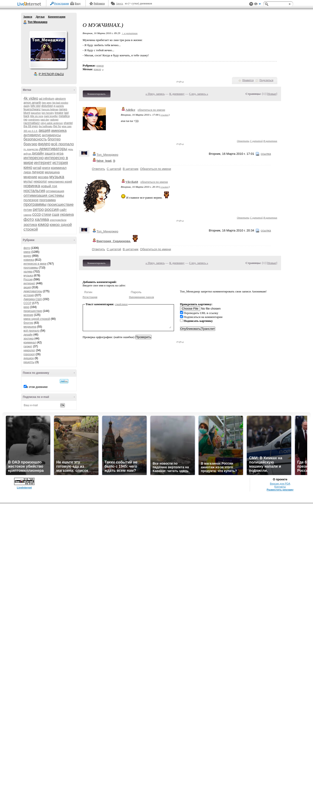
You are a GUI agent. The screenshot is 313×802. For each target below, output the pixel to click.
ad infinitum (46, 98)
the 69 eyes (31, 126)
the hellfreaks (45, 126)
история (60, 162)
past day (45, 119)
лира (27, 172)
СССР (28, 303)
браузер (31, 144)
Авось (119, 3)
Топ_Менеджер (107, 154)
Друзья (40, 16)
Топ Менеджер (25, 22)
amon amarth (32, 102)
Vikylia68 (132, 182)
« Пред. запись (155, 93)
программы (35, 204)
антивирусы (51, 135)
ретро (38, 209)
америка (59, 130)
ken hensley (48, 113)
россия (51, 209)
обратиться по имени (151, 109)
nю (26, 119)
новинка (32, 185)
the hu (57, 126)
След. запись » (198, 93)
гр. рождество (31, 149)
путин (28, 210)
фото (29, 219)
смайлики (121, 304)
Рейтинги (99, 3)
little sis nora (36, 116)
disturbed (47, 106)
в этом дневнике (37, 387)
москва (43, 177)
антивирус (32, 135)
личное (38, 172)
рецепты (29, 362)
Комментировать (97, 93)
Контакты (280, 486)
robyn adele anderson (52, 123)
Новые (272, 93)
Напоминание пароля (141, 297)
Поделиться (266, 80)
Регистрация (61, 3)
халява (42, 219)
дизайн (38, 153)
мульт (28, 181)
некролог (40, 181)
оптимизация (55, 191)
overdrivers (34, 119)
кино (28, 167)
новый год (49, 186)
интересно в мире (35, 263)
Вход (77, 3)
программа (47, 200)
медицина (52, 172)
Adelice (130, 109)
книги (46, 168)
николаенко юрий (60, 181)
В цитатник (270, 140)
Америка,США (33, 299)
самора (28, 215)
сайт (63, 210)
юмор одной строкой (37, 318)
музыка (56, 176)
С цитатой (256, 140)
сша (55, 214)
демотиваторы (53, 148)
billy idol (36, 106)
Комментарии (56, 16)
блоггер (53, 139)
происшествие (60, 204)
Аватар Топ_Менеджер (48, 49)
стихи (46, 214)
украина (67, 214)
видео (44, 143)
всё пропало (62, 144)
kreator (59, 112)
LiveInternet (30, 4)
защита (50, 153)
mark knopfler (51, 116)
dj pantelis (59, 106)
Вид (257, 4)
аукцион (29, 358)
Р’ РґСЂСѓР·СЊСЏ (51, 74)
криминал (58, 168)
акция (45, 130)
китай (37, 168)
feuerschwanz (32, 109)
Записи (27, 16)
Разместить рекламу (280, 489)
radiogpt (54, 119)
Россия (28, 279)
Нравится (247, 80)
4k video (31, 98)
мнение (30, 177)
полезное (31, 200)
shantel (68, 123)
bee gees (46, 102)
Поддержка (251, 4)
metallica (64, 116)
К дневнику (177, 93)
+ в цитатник (129, 33)
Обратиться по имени (155, 169)
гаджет (28, 346)
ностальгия (34, 190)
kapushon (36, 113)
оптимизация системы (44, 195)
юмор (43, 224)
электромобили (58, 220)
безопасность (35, 139)
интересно (34, 157)
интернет (43, 162)
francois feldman (49, 109)
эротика (30, 225)
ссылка (164, 114)
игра (59, 153)
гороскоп (29, 354)
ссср (36, 214)
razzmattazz (32, 123)
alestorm (60, 98)
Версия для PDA (280, 483)
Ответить (243, 140)
